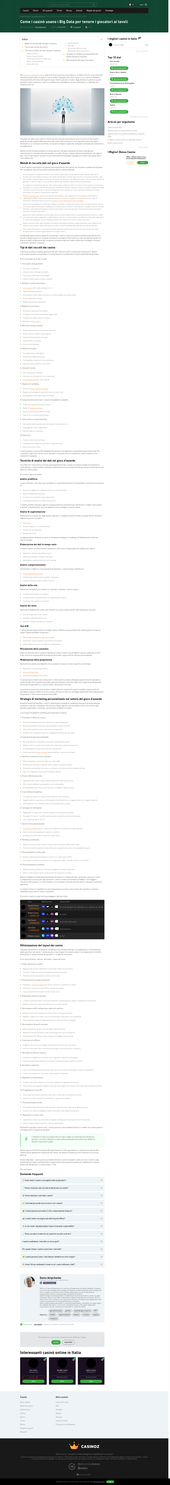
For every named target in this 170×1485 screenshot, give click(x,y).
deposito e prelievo (36, 410)
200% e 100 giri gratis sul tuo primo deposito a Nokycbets (136, 165)
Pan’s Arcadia (131, 63)
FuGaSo (128, 91)
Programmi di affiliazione (65, 1426)
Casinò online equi (115, 134)
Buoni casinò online (115, 150)
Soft (57, 1408)
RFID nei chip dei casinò (31, 198)
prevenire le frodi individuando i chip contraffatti (67, 202)
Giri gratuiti (47, 12)
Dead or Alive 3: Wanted (134, 75)
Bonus (69, 12)
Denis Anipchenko (40, 29)
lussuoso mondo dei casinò (33, 77)
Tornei (59, 12)
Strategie (109, 12)
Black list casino (26, 1408)
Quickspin (129, 114)
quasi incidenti (35, 323)
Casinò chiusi (25, 1411)
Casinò (26, 12)
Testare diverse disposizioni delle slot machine (38, 639)
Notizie (58, 1415)
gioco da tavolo (42, 754)
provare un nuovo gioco (31, 674)
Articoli (79, 12)
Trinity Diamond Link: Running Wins (136, 87)
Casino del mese (62, 1404)
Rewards (23, 1434)
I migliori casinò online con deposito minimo (124, 147)
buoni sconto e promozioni (39, 390)
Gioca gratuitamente (136, 70)
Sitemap (59, 1419)
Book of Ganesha (132, 99)
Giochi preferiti (28, 290)
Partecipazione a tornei (30, 382)
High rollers (27, 525)
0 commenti (77, 29)
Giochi (35, 12)
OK (110, 1482)
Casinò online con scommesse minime (122, 138)
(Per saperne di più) (99, 1481)
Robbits (129, 111)
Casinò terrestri (62, 1423)
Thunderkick (129, 66)
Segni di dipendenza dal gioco (33, 576)
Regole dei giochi (93, 12)
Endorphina (129, 102)
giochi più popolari (38, 987)
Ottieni (143, 170)
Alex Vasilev (38, 1326)
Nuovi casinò (25, 1404)
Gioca (33, 1383)
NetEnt (128, 77)
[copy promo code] (37, 1379)
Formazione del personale (31, 830)
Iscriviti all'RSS (84, 1476)
